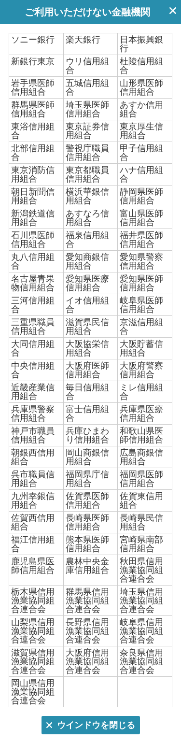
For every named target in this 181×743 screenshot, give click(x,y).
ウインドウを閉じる (172, 12)
